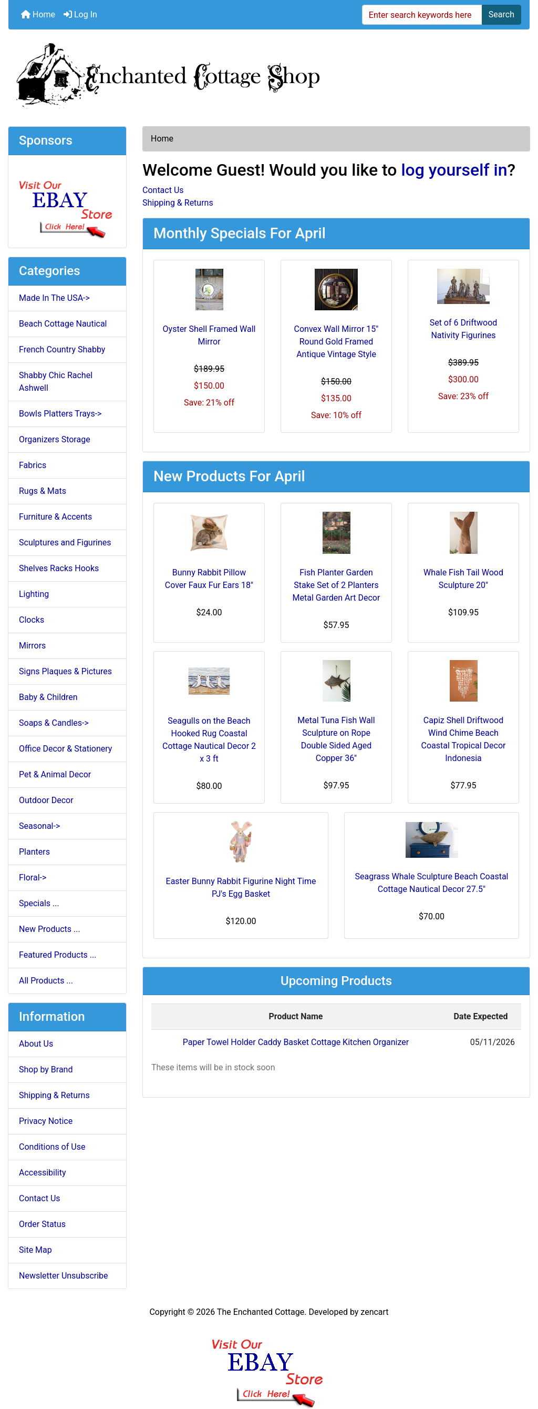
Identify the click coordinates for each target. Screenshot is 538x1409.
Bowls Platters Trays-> (60, 414)
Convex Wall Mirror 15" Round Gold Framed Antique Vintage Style (336, 341)
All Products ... (46, 981)
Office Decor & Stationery (65, 749)
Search (501, 14)
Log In (80, 14)
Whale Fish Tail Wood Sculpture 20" (463, 578)
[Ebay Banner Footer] (269, 1363)
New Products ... (49, 929)
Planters (34, 852)
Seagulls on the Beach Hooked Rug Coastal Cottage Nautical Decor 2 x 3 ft (209, 740)
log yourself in (454, 170)
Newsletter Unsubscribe (63, 1276)
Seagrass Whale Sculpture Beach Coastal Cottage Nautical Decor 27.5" (431, 882)
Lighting (34, 594)
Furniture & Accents (55, 517)
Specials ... (39, 903)
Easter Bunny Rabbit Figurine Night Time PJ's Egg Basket (241, 887)
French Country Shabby (62, 349)
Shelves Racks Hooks (59, 568)
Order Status (42, 1224)
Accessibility (42, 1173)
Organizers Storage (54, 439)
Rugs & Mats (42, 491)
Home (38, 14)
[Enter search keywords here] (422, 15)
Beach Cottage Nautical (63, 324)
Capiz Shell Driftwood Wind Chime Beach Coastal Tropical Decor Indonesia (463, 739)
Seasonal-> (39, 826)
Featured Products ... (58, 955)
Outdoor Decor (46, 800)
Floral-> (32, 878)
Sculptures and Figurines (65, 543)
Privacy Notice (46, 1121)
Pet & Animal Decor (55, 774)
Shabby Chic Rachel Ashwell (55, 381)
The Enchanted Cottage (260, 1312)
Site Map (35, 1250)
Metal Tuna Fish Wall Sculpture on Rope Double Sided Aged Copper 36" (336, 739)
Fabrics (32, 465)
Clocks (31, 620)
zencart (374, 1312)
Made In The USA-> (54, 298)
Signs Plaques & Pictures (65, 671)
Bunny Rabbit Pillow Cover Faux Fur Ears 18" (209, 578)
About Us (36, 1044)
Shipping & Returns (54, 1095)
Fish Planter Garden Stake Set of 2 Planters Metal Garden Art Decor (336, 585)
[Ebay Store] (67, 201)
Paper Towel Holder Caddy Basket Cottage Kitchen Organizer (296, 1042)
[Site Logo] (269, 73)
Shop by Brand (46, 1070)
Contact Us (39, 1198)
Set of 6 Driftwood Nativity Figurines (464, 329)
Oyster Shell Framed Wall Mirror (209, 335)
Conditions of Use (52, 1147)
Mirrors (32, 646)
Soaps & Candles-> (54, 723)
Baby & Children (48, 697)
